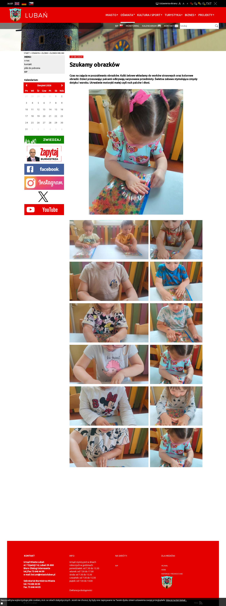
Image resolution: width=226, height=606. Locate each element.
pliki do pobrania (32, 68)
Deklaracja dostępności (81, 590)
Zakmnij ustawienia (215, 3)
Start (27, 53)
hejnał (164, 566)
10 (26, 109)
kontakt (28, 64)
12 (38, 109)
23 (62, 116)
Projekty (205, 14)
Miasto (111, 14)
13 (44, 109)
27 (44, 122)
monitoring (132, 26)
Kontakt (169, 26)
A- (187, 3)
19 (38, 116)
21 (50, 116)
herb (163, 570)
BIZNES (189, 14)
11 (32, 109)
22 (56, 116)
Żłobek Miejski (57, 53)
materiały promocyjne (172, 574)
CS (31, 3)
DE (23, 3)
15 (56, 109)
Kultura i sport (149, 14)
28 (50, 122)
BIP (116, 26)
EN (16, 3)
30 (62, 122)
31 (26, 129)
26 (38, 122)
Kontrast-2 (204, 3)
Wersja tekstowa (209, 3)
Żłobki (45, 53)
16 (62, 109)
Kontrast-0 (196, 3)
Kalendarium (149, 26)
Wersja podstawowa (191, 3)
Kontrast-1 (200, 3)
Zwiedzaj (42, 141)
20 (44, 116)
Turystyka (173, 14)
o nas (27, 60)
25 (32, 122)
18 (32, 116)
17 (26, 116)
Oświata (127, 14)
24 (26, 122)
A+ (180, 3)
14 (50, 109)
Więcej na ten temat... (176, 600)
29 (56, 122)
